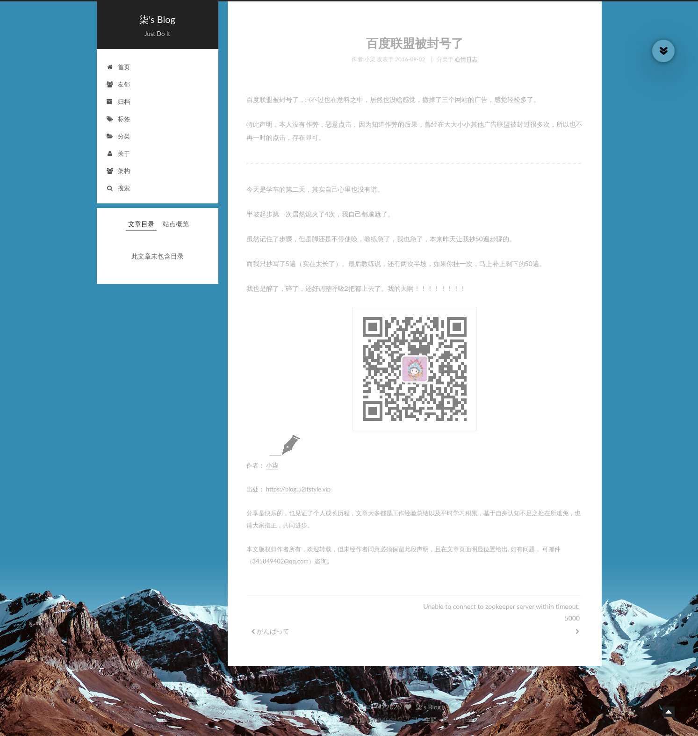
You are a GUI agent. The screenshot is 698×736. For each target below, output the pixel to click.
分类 (118, 136)
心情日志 (466, 56)
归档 (118, 101)
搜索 (118, 188)
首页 (118, 67)
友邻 (118, 84)
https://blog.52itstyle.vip (298, 486)
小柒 (272, 462)
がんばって (273, 628)
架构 (118, 170)
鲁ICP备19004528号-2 (376, 720)
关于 (118, 153)
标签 (118, 119)
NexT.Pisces (459, 720)
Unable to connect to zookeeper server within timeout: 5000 (501, 609)
